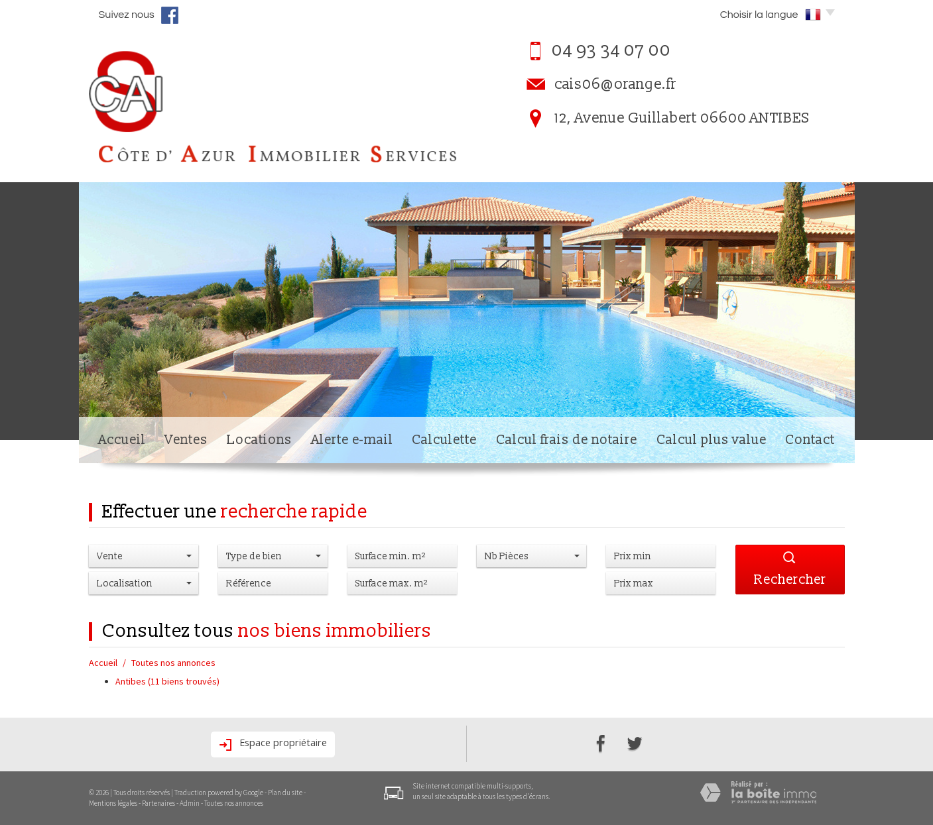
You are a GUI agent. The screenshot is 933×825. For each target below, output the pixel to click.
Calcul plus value (711, 440)
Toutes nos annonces (233, 803)
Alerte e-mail (352, 440)
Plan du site (285, 792)
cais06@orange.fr (615, 84)
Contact (810, 440)
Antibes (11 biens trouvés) (167, 681)
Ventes (186, 440)
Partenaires (158, 803)
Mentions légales (113, 803)
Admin (190, 803)
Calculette (444, 440)
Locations (259, 440)
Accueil (122, 440)
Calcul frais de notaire (566, 440)
